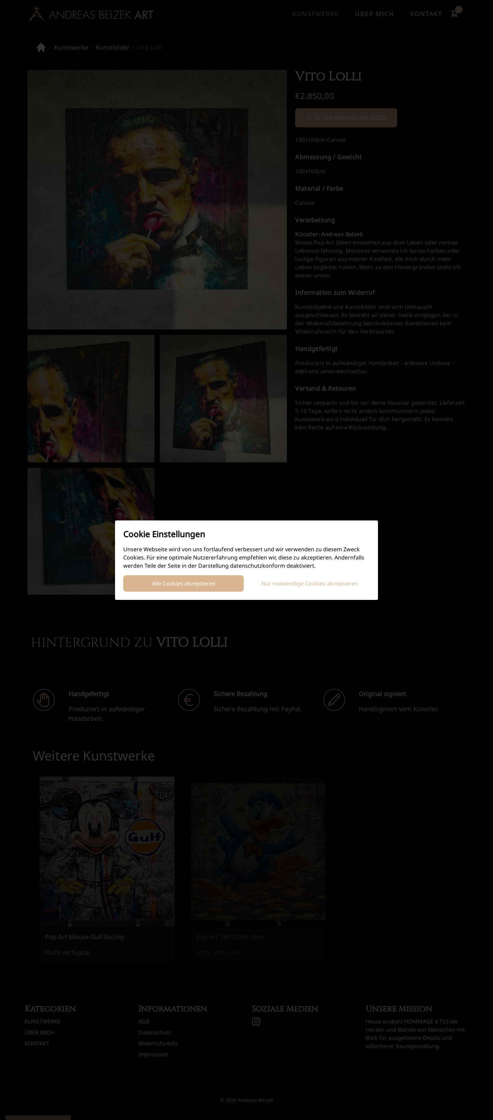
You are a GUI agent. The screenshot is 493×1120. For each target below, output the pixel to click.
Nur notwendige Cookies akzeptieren (309, 583)
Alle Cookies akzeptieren (183, 583)
